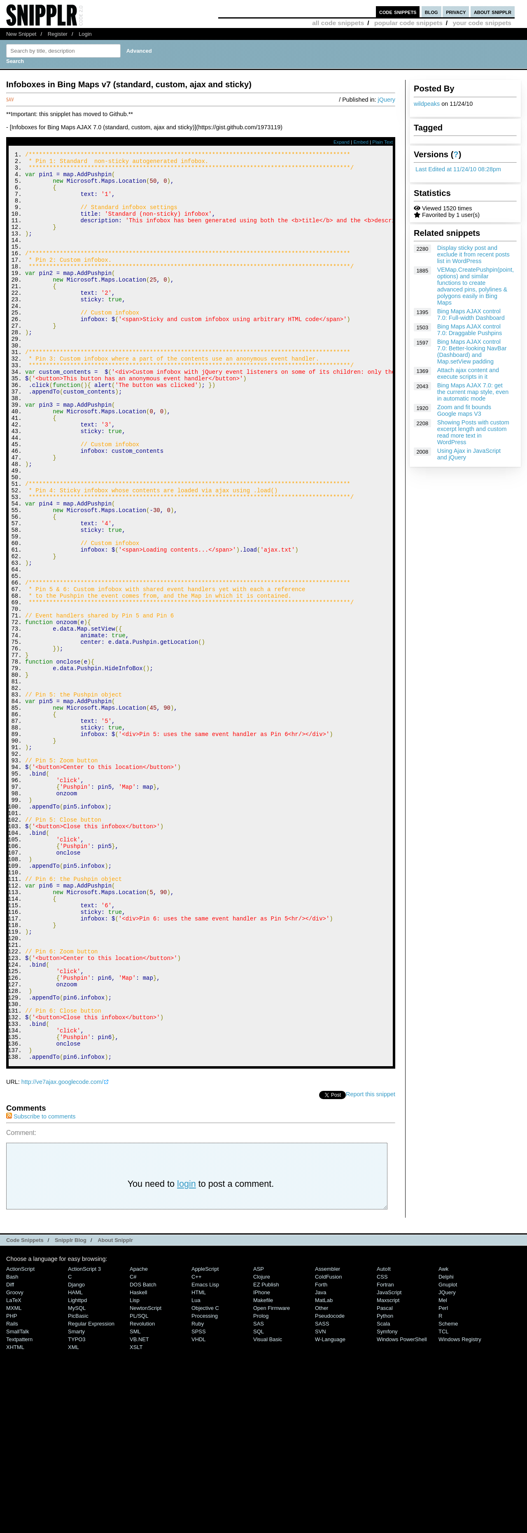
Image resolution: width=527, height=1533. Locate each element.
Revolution (142, 1494)
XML (73, 1517)
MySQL (77, 1478)
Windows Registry (459, 1510)
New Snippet (21, 34)
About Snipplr (115, 1410)
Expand (341, 142)
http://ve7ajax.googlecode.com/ (62, 1252)
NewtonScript (145, 1478)
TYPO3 (76, 1510)
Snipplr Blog (70, 1410)
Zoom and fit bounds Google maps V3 (464, 410)
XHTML (15, 1517)
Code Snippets (25, 1410)
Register (58, 34)
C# (133, 1447)
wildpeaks (427, 103)
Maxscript (388, 1471)
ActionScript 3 (84, 1439)
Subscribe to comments (40, 1287)
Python (385, 1486)
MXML (13, 1478)
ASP (258, 1439)
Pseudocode (330, 1486)
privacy (456, 11)
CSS (382, 1447)
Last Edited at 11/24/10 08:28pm (458, 169)
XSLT (136, 1517)
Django (76, 1455)
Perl (443, 1478)
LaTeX (13, 1471)
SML (135, 1502)
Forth (321, 1455)
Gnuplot (447, 1455)
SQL (258, 1502)
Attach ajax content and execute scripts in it (468, 373)
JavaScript (389, 1463)
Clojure (261, 1447)
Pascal (385, 1478)
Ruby (197, 1494)
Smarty (76, 1502)
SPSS (198, 1502)
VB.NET (139, 1510)
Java (320, 1463)
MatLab (324, 1471)
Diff (10, 1455)
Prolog (260, 1486)
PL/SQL (139, 1486)
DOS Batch (143, 1455)
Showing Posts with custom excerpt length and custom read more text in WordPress (473, 432)
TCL (443, 1502)
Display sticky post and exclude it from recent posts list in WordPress (473, 254)
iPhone (261, 1463)
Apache (139, 1439)
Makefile (263, 1471)
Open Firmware (271, 1478)
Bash (12, 1447)
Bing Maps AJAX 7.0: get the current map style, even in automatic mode (473, 392)
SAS (258, 1494)
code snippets (398, 11)
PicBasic (78, 1486)
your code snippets (481, 22)
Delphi (446, 1447)
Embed (360, 142)
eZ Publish (266, 1455)
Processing (204, 1486)
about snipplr (492, 11)
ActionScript (20, 1439)
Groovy (14, 1463)
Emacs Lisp (205, 1455)
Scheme (448, 1494)
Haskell (138, 1463)
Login (85, 34)
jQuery (386, 99)
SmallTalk (17, 1502)
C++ (196, 1447)
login (186, 1354)
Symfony (387, 1502)
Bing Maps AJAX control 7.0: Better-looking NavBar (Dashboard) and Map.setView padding (472, 351)
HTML (198, 1463)
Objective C (205, 1478)
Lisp (135, 1471)
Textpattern (19, 1510)
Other (321, 1478)
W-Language (330, 1510)
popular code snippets (408, 22)
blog (431, 11)
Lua (196, 1471)
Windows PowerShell (402, 1510)
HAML (75, 1463)
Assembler (327, 1439)
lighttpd (77, 1471)
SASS (322, 1494)
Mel (442, 1471)
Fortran (385, 1455)
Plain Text (382, 142)
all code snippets (338, 22)
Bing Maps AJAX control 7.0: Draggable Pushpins (469, 329)
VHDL (198, 1510)
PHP (11, 1486)
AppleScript (205, 1439)
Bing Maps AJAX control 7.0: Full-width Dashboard (471, 314)
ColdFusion (328, 1447)
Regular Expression (91, 1494)
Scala (383, 1494)
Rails (12, 1494)
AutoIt (384, 1439)
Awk (443, 1439)
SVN (320, 1502)
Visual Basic (267, 1510)
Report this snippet (370, 1264)
